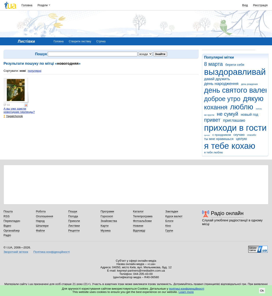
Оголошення (44, 216)
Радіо (7, 235)
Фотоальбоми (142, 220)
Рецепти (74, 230)
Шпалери (42, 225)
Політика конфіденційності (51, 252)
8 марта (213, 64)
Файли (40, 230)
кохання (215, 107)
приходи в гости (235, 127)
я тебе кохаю (229, 146)
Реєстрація (260, 5)
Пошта (8, 211)
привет (212, 120)
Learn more (186, 292)
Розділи (43, 5)
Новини (138, 225)
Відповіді (139, 230)
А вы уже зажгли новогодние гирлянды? (19, 110)
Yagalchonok (13, 116)
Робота (41, 211)
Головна (27, 5)
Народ (40, 220)
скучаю (239, 134)
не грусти (209, 115)
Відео (7, 225)
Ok (262, 290)
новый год (249, 114)
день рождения (249, 84)
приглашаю (234, 120)
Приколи (74, 220)
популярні (34, 70)
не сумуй (227, 114)
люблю (241, 107)
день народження (221, 83)
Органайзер (12, 230)
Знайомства (108, 220)
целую (241, 139)
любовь (259, 109)
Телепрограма (143, 216)
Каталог (138, 211)
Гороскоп (106, 216)
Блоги (169, 220)
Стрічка (101, 41)
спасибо (251, 135)
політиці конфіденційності (186, 288)
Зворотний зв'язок (16, 252)
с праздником (221, 134)
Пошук (72, 211)
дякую (253, 98)
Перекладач (12, 220)
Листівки (74, 225)
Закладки (171, 211)
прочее (207, 135)
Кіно (168, 225)
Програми (107, 211)
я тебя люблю (213, 152)
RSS (7, 216)
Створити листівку (80, 41)
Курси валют (174, 216)
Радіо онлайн (227, 213)
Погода (73, 216)
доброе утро (222, 98)
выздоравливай (235, 72)
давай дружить (217, 79)
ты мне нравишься (219, 139)
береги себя (234, 64)
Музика (105, 230)
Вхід (245, 5)
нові (23, 70)
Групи (169, 230)
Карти (104, 225)
